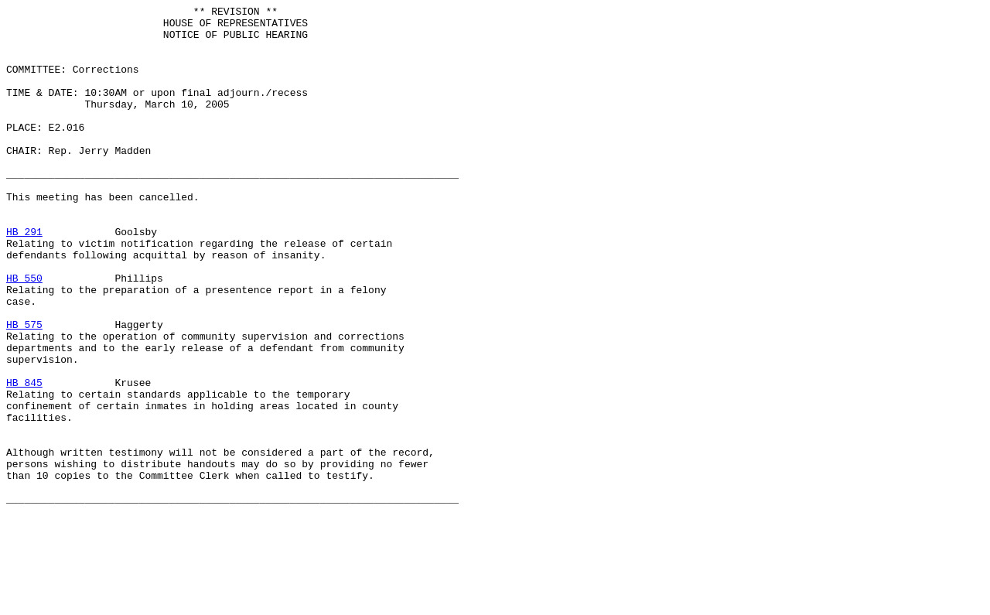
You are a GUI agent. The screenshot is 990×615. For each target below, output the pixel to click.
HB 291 (24, 278)
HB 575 (24, 389)
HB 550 (24, 333)
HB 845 (24, 459)
